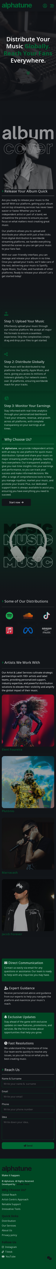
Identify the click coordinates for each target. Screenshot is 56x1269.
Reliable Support (11, 1204)
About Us (7, 1230)
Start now (16, 502)
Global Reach (9, 1194)
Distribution (9, 1220)
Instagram (9, 1247)
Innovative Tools (11, 1209)
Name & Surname (12, 1078)
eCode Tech (23, 1184)
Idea (4, 1117)
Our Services (9, 1225)
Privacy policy (9, 1235)
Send (28, 1145)
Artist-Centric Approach (15, 1199)
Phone (5, 1104)
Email (5, 1091)
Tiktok (7, 1251)
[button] (52, 6)
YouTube (9, 1256)
